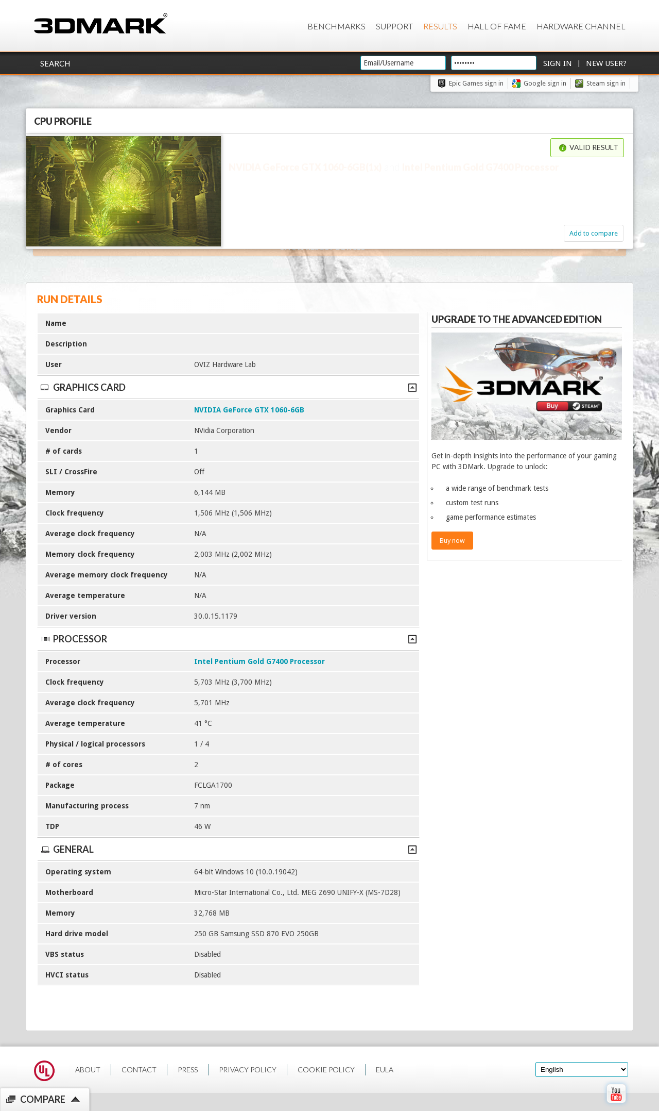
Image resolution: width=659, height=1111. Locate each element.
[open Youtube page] (616, 1105)
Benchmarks (336, 26)
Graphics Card (228, 387)
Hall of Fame (496, 26)
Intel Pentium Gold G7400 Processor (259, 661)
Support (394, 26)
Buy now (452, 540)
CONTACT (139, 1069)
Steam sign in (606, 83)
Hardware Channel (581, 26)
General (228, 849)
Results (440, 26)
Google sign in (545, 83)
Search (55, 63)
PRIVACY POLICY (247, 1069)
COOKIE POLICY (326, 1069)
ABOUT (87, 1069)
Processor (228, 638)
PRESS (188, 1069)
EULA (384, 1069)
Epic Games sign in (476, 83)
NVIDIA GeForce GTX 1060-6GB (249, 410)
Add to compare (593, 233)
